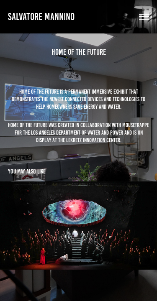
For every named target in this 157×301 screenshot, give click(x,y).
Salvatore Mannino (41, 16)
